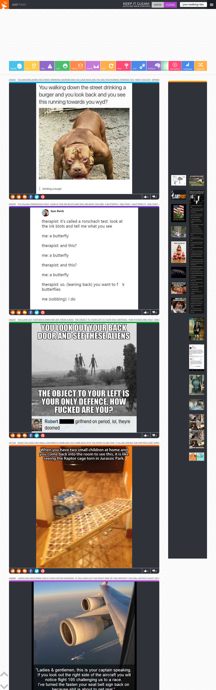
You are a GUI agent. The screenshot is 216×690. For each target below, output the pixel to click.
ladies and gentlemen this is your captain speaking (46, 578)
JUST (19, 4)
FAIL (46, 67)
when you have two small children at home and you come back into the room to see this (66, 443)
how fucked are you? (140, 320)
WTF (31, 67)
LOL (62, 67)
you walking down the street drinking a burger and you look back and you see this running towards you (76, 80)
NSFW (93, 67)
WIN (123, 67)
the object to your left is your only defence (101, 320)
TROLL (77, 67)
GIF (107, 67)
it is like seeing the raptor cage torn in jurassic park (147, 443)
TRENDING (187, 66)
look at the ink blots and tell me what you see (77, 204)
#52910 (12, 80)
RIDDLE (154, 66)
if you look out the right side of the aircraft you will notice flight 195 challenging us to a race (131, 578)
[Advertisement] (99, 36)
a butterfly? (138, 204)
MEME (16, 67)
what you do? (143, 80)
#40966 (12, 578)
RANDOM (200, 66)
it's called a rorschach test (33, 204)
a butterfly (111, 204)
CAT (139, 67)
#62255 (12, 204)
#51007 (12, 320)
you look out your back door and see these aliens (45, 320)
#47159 (12, 443)
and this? (125, 204)
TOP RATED (175, 66)
